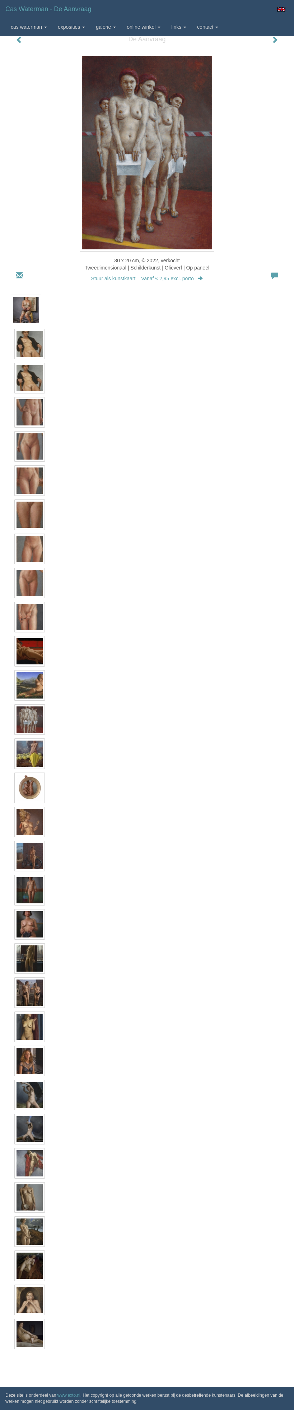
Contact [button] (207, 27)
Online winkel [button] (143, 27)
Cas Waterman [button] (29, 27)
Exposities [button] (71, 27)
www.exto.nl (68, 1395)
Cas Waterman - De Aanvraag (48, 9)
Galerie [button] (106, 27)
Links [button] (178, 27)
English (281, 9)
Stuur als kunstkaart (147, 278)
